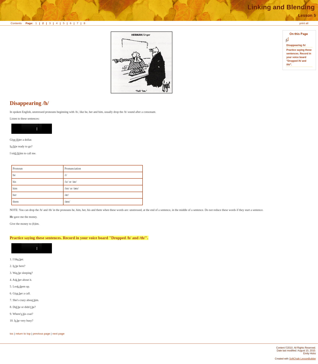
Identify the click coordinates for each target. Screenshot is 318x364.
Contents (16, 23)
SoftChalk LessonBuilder (302, 358)
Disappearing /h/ (296, 45)
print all (304, 23)
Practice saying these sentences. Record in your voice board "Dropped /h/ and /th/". (299, 57)
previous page (41, 333)
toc (11, 333)
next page (58, 333)
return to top (23, 333)
